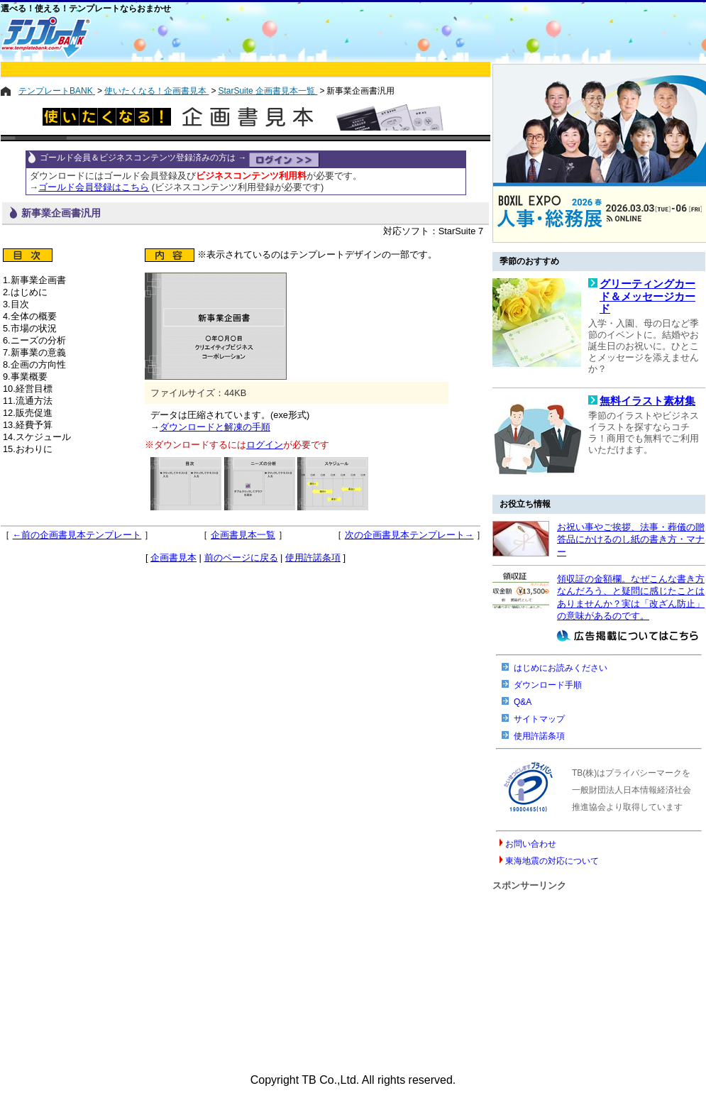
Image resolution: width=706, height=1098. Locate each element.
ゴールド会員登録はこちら (93, 187)
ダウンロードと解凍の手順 (215, 427)
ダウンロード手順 (548, 685)
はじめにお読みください (560, 668)
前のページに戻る (241, 557)
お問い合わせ (530, 844)
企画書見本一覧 (243, 534)
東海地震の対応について (552, 861)
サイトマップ (539, 719)
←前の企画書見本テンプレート (77, 534)
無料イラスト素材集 (647, 401)
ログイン (264, 444)
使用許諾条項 (313, 557)
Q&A (522, 702)
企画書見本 (173, 557)
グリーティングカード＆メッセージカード (647, 296)
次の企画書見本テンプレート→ (409, 534)
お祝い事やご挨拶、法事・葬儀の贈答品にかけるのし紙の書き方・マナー (631, 539)
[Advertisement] (295, 37)
